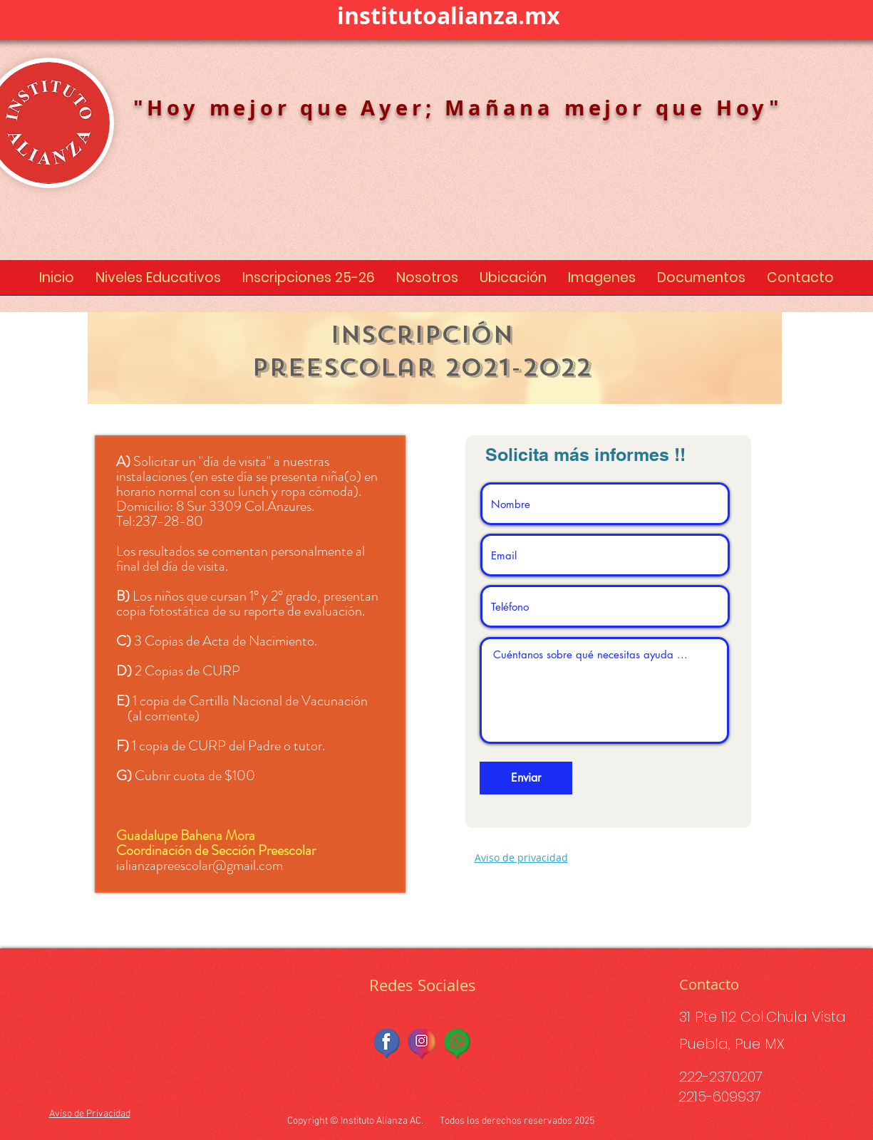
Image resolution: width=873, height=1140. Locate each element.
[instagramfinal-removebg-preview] (423, 1044)
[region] (435, 358)
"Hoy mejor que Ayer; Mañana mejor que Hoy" (458, 107)
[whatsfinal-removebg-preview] (457, 1044)
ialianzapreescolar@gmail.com (199, 865)
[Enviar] (526, 778)
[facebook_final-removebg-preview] (388, 1044)
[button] (158, 282)
